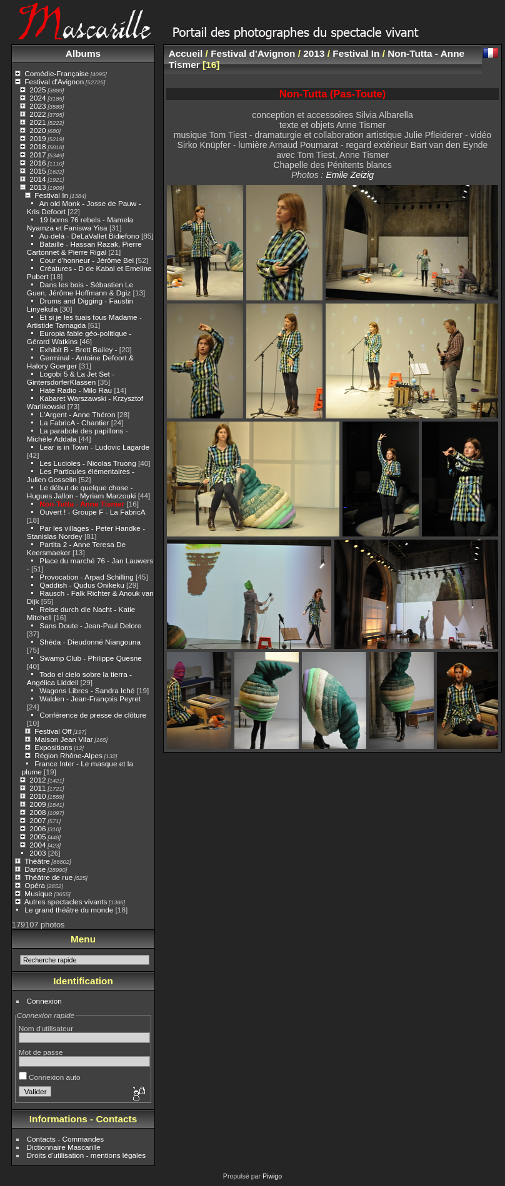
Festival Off (52, 731)
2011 (37, 788)
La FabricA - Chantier (74, 422)
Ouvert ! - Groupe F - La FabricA (92, 512)
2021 (37, 122)
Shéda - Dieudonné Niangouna (90, 642)
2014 (37, 179)
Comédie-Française (56, 73)
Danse (35, 869)
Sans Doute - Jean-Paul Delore (90, 625)
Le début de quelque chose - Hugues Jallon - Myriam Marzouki (81, 491)
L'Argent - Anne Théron (77, 414)
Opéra (34, 885)
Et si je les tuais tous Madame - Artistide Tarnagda (84, 321)
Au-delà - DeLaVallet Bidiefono (89, 236)
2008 (37, 812)
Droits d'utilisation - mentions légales (86, 1155)
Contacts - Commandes (65, 1139)
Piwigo (272, 1176)
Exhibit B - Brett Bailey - (78, 349)
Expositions (53, 747)
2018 (37, 146)
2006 (37, 828)
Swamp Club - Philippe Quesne (90, 658)
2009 (37, 804)
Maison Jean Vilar (63, 739)
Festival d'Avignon (54, 81)
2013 (37, 187)
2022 (37, 114)
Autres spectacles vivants (66, 901)
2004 (37, 845)
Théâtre (37, 861)
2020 (37, 130)
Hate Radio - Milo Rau (75, 390)
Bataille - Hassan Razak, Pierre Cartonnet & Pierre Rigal (84, 248)
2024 (37, 98)
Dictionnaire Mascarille (64, 1147)
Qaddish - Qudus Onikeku (82, 585)
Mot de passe (41, 1052)
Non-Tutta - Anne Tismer (81, 504)
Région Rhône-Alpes (68, 755)
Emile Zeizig (350, 175)
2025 (37, 90)
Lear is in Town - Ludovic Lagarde (94, 447)
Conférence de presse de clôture (92, 715)
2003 (37, 853)
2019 (37, 138)
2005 (37, 837)
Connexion (44, 1001)
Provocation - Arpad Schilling (86, 577)
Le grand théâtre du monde (68, 910)
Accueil (186, 53)
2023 (37, 106)
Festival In (51, 195)
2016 (37, 163)
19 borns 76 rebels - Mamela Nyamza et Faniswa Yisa (80, 223)
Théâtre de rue (48, 877)
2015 (37, 171)
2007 (37, 820)
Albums (83, 53)
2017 (37, 155)
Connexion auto (50, 1077)
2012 (37, 780)
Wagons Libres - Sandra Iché (86, 690)
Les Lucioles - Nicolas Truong (87, 463)
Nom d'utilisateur (46, 1028)
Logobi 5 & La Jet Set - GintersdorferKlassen (70, 378)
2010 (37, 796)
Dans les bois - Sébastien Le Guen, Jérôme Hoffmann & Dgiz (80, 288)
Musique (38, 893)
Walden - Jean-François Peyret (90, 698)
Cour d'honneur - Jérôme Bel (86, 260)
